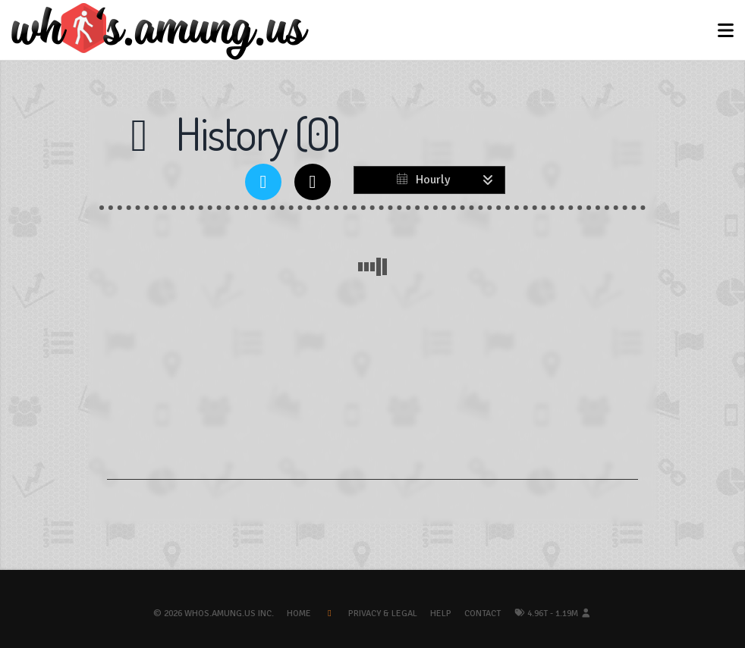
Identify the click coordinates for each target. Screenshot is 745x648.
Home (299, 613)
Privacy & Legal (382, 613)
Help (440, 613)
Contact (482, 613)
